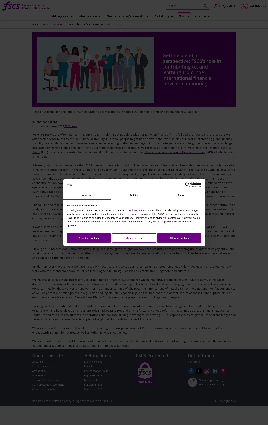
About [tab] (181, 195)
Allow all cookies (179, 238)
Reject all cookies (89, 238)
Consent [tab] (87, 195)
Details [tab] (134, 195)
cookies (132, 210)
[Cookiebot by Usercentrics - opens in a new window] (187, 184)
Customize (134, 238)
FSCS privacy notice (169, 221)
